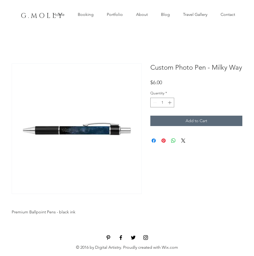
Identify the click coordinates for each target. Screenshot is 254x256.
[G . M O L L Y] (41, 16)
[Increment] (170, 102)
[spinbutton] (162, 102)
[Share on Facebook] (154, 140)
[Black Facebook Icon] (121, 237)
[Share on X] (183, 140)
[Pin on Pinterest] (163, 140)
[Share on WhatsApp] (173, 140)
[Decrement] (154, 102)
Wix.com (170, 247)
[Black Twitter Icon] (133, 237)
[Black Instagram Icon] (146, 237)
